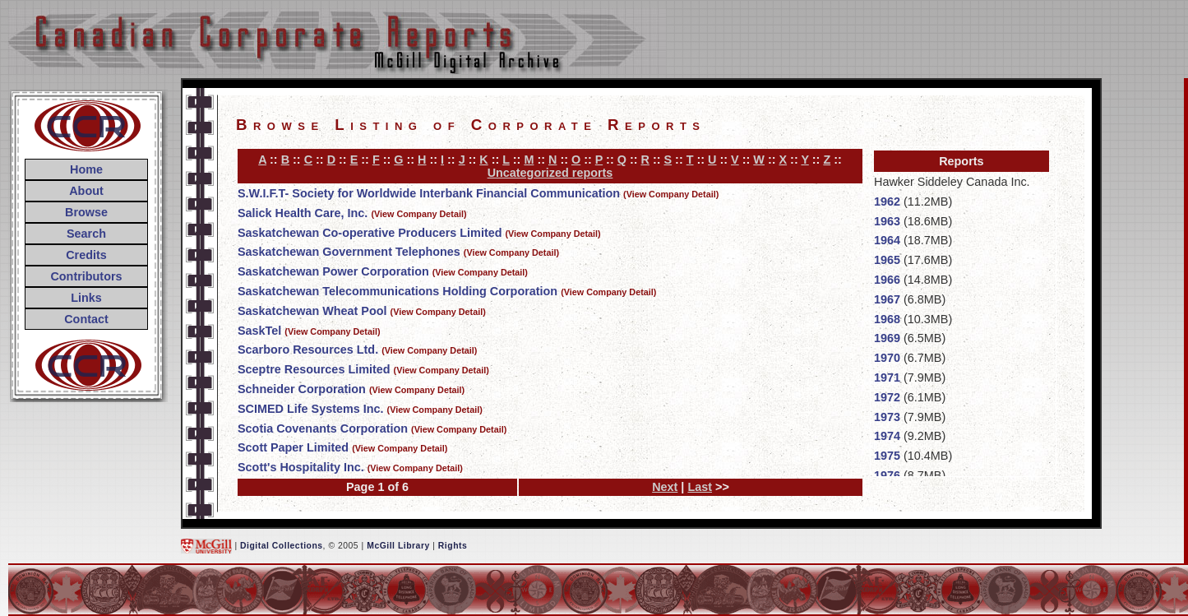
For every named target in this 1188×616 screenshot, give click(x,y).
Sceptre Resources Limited (314, 369)
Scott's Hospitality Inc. (301, 467)
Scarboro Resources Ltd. (308, 349)
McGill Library (398, 545)
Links (86, 297)
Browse (86, 212)
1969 (887, 338)
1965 (887, 259)
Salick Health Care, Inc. (302, 213)
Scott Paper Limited (293, 447)
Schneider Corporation (302, 389)
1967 (887, 299)
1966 (887, 279)
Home (86, 169)
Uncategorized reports (550, 172)
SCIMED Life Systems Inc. (311, 408)
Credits (86, 255)
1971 (887, 377)
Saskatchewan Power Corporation (333, 271)
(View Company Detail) (671, 194)
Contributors (86, 276)
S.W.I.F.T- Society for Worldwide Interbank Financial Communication (429, 193)
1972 (887, 397)
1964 (887, 240)
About (86, 190)
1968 (887, 319)
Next (664, 486)
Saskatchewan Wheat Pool (312, 310)
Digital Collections (281, 545)
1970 (887, 357)
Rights (452, 545)
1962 (887, 201)
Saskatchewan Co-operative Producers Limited (370, 232)
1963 (887, 221)
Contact (86, 319)
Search (86, 233)
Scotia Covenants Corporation (323, 428)
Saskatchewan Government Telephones (349, 251)
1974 (887, 435)
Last (699, 486)
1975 (887, 455)
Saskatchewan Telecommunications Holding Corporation (397, 291)
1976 (887, 475)
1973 (887, 417)
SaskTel (259, 330)
